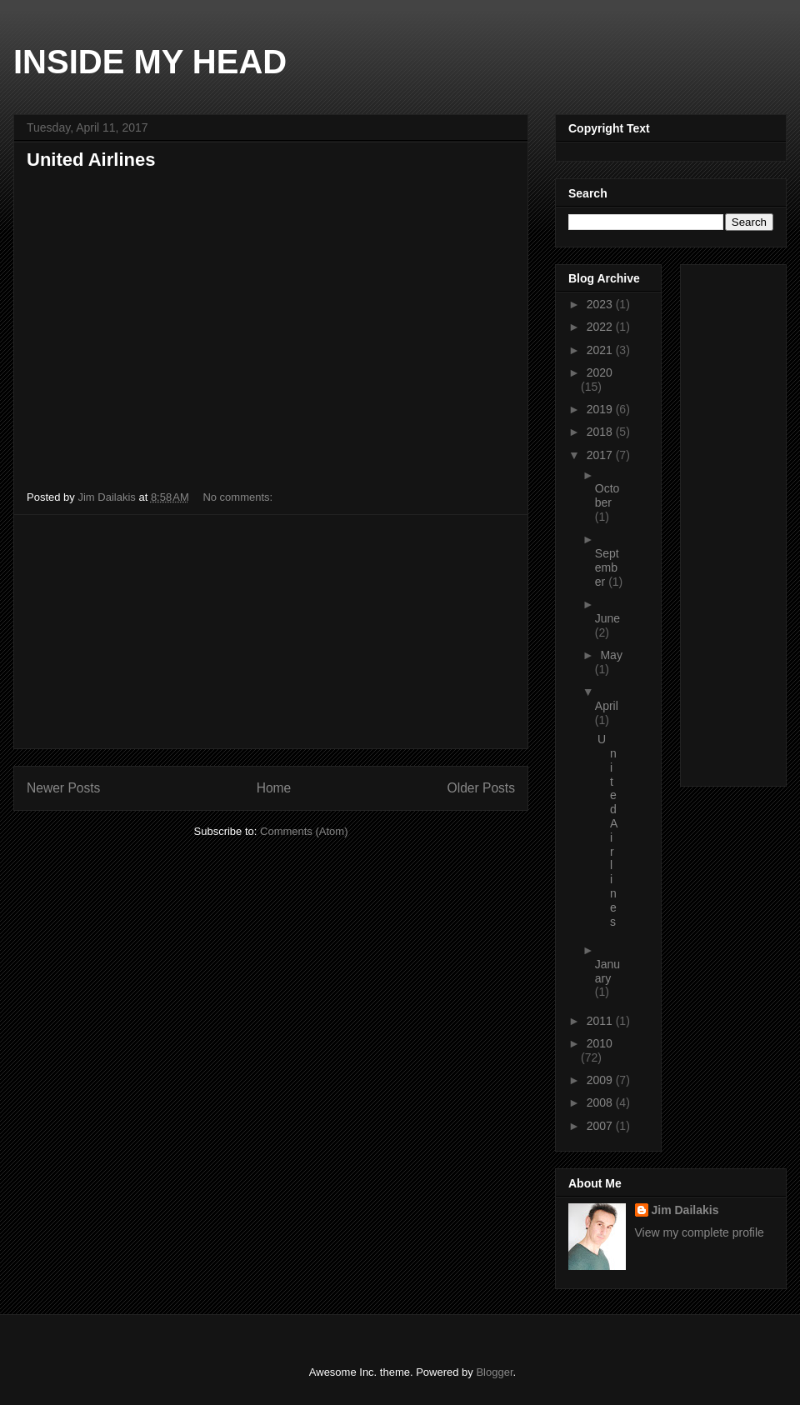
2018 (601, 431)
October (607, 495)
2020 (599, 372)
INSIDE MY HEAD (150, 61)
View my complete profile (699, 1232)
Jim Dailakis (685, 1210)
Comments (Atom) (304, 831)
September (607, 567)
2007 (601, 1125)
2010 (599, 1043)
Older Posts (481, 788)
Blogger (494, 1372)
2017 (601, 455)
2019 (601, 409)
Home (274, 788)
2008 (601, 1102)
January (607, 971)
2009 (601, 1080)
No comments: (238, 497)
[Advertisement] (271, 632)
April (606, 705)
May (611, 655)
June (607, 618)
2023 (601, 304)
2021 (601, 350)
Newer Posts (63, 788)
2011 (601, 1021)
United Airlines (91, 159)
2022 (601, 326)
